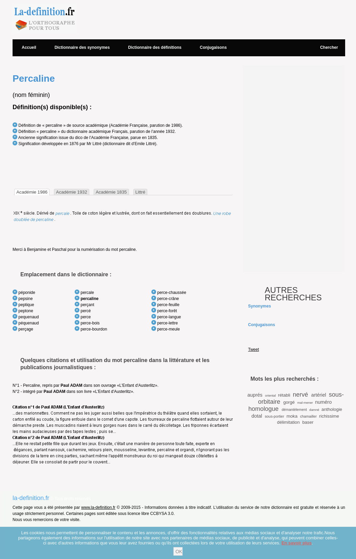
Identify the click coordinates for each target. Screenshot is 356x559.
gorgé (289, 402)
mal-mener (305, 402)
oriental (270, 395)
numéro (323, 402)
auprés (254, 395)
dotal (256, 416)
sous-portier (274, 416)
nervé (300, 394)
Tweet (253, 349)
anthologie (331, 409)
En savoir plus (296, 542)
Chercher (329, 47)
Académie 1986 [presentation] (32, 192)
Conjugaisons (213, 47)
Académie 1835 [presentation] (111, 192)
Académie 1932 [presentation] (71, 192)
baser (308, 422)
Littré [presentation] (140, 192)
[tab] (32, 192)
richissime (329, 416)
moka (291, 416)
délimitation (288, 422)
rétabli (284, 395)
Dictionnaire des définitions (154, 47)
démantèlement (294, 409)
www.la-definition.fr (98, 507)
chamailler (308, 416)
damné (314, 410)
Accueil (29, 47)
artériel (318, 395)
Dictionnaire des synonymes (82, 47)
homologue (263, 408)
